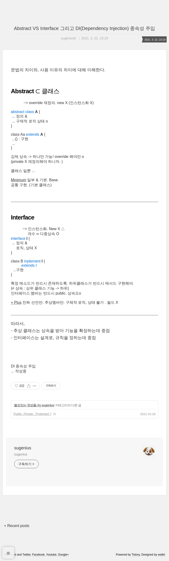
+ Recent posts (16, 526)
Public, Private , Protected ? (32, 414)
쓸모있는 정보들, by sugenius (34, 405)
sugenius (22, 448)
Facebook (38, 554)
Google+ (63, 554)
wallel (161, 554)
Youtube (51, 554)
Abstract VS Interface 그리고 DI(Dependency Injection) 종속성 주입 (84, 28)
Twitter (26, 554)
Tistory (136, 554)
